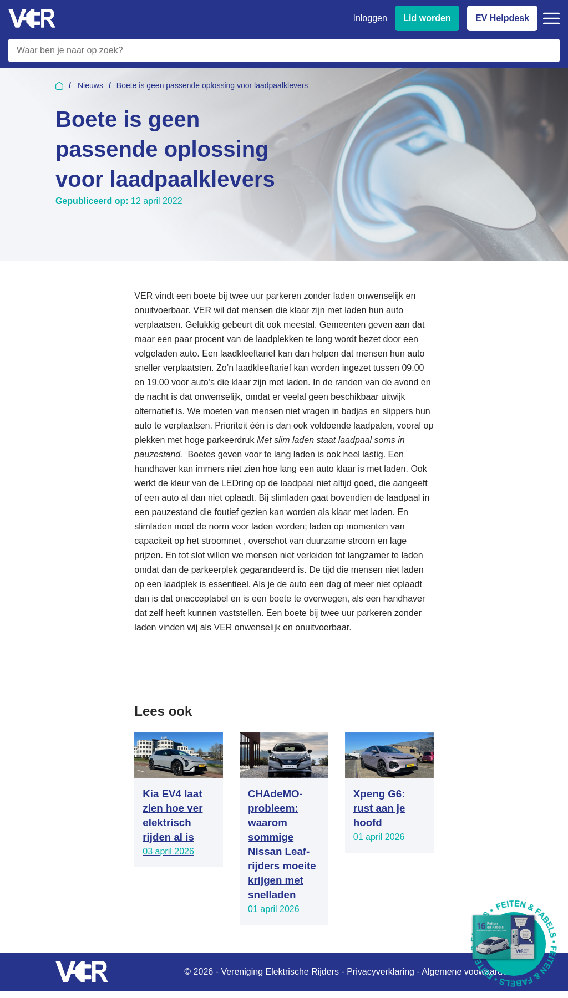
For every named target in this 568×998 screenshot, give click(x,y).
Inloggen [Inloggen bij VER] (370, 18)
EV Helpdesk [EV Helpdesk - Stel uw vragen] (502, 18)
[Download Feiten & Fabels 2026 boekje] (514, 944)
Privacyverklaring (380, 971)
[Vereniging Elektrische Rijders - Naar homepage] (31, 18)
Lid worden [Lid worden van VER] (426, 18)
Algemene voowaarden (467, 971)
